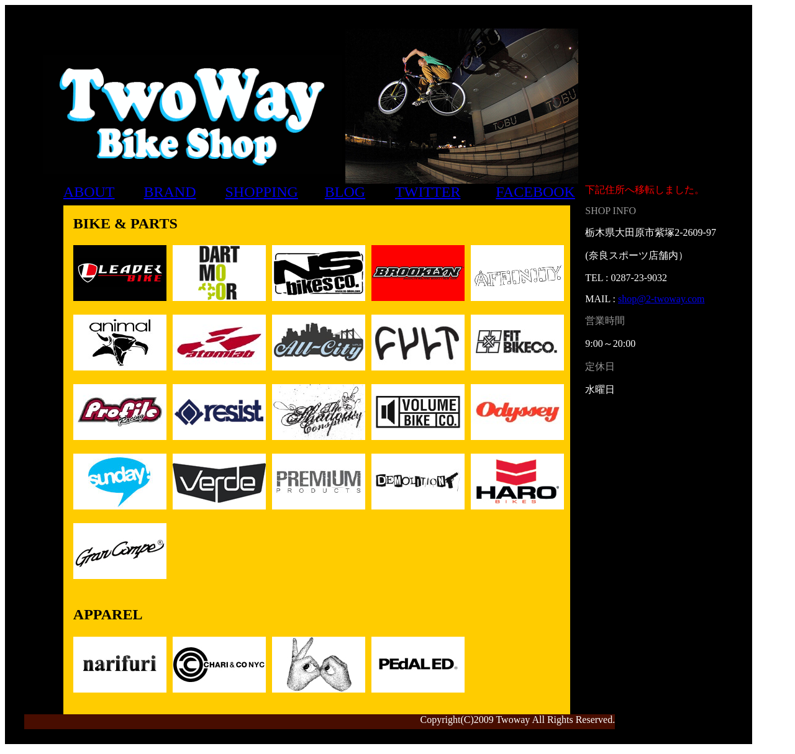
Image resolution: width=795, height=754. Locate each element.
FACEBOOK (535, 192)
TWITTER (427, 192)
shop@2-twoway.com (661, 299)
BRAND (170, 192)
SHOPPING (261, 192)
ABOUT (89, 192)
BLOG (345, 192)
